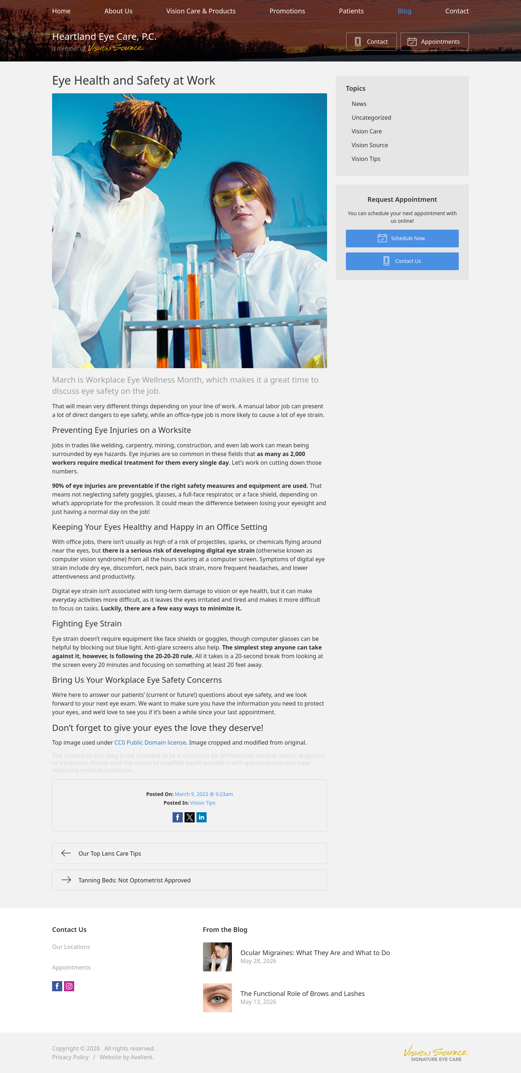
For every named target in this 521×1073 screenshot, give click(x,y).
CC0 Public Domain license (150, 742)
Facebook (57, 986)
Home (61, 11)
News (359, 104)
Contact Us (401, 260)
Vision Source (370, 145)
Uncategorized (371, 118)
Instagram (69, 986)
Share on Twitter (190, 817)
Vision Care (367, 131)
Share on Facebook (178, 817)
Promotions (287, 11)
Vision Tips (203, 802)
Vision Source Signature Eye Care (436, 1052)
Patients (351, 11)
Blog (404, 11)
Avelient (141, 1057)
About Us (119, 11)
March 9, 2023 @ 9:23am (204, 794)
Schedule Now (401, 238)
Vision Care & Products (201, 11)
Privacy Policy (70, 1057)
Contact (457, 11)
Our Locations (71, 947)
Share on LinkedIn (201, 817)
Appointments (433, 41)
